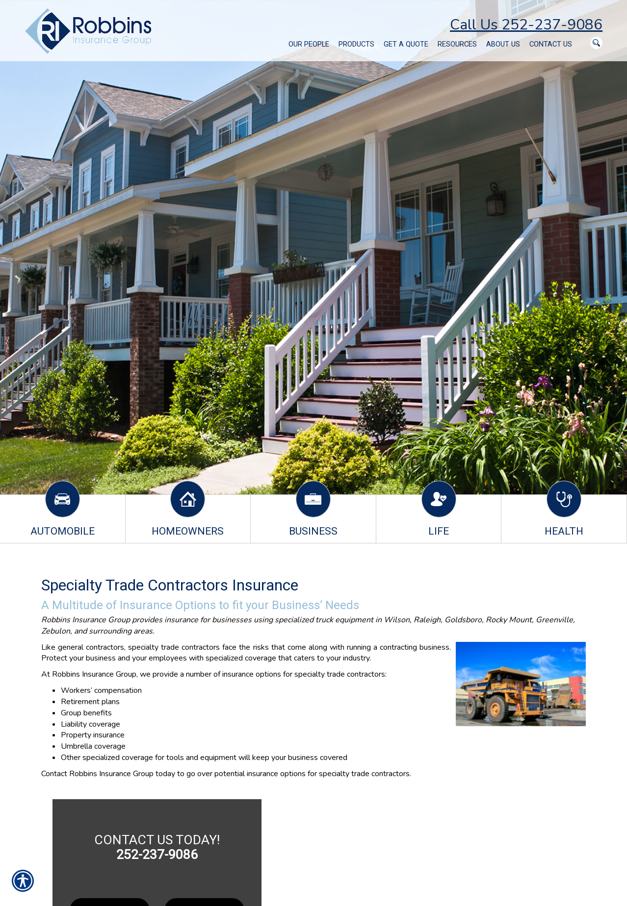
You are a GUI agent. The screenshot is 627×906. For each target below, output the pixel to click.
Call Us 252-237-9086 (526, 25)
